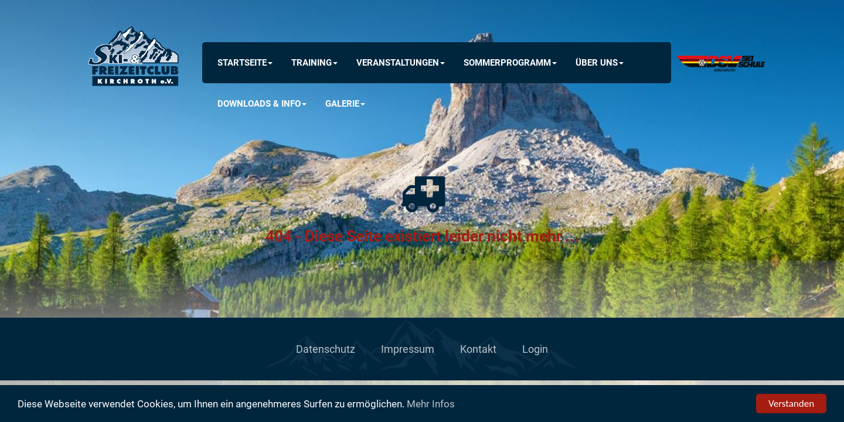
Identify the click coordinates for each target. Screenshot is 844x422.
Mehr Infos (431, 404)
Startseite (245, 62)
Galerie (345, 103)
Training (314, 62)
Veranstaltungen (400, 62)
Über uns (600, 62)
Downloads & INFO (262, 103)
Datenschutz (325, 349)
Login (535, 349)
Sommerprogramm (510, 62)
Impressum (407, 349)
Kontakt (478, 349)
